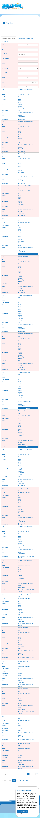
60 (20, 780)
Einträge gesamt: (6, 774)
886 (19, 413)
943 (19, 663)
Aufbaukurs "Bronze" (23, 153)
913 (19, 630)
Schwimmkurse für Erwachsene (25, 38)
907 (19, 562)
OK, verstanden (22, 811)
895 (19, 124)
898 (19, 156)
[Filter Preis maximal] (28, 82)
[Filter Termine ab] (28, 54)
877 (19, 220)
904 (19, 529)
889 (19, 374)
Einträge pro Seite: (6, 780)
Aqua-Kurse (5, 41)
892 (19, 92)
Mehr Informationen (23, 814)
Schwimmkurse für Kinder (8, 38)
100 (27, 780)
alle (28, 45)
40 (17, 780)
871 (19, 336)
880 (19, 452)
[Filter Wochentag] (28, 68)
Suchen (28, 86)
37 (13, 774)
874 (19, 259)
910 (19, 596)
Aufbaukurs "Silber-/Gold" (24, 186)
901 (19, 188)
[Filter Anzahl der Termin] (28, 59)
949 (19, 718)
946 (19, 691)
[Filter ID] (28, 49)
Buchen (28, 254)
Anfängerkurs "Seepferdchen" (25, 89)
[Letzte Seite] (37, 774)
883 (19, 490)
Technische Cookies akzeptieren (27, 807)
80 (23, 780)
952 (19, 745)
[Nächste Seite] (33, 774)
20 (14, 780)
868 (19, 297)
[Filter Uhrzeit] (28, 63)
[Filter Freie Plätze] (28, 73)
